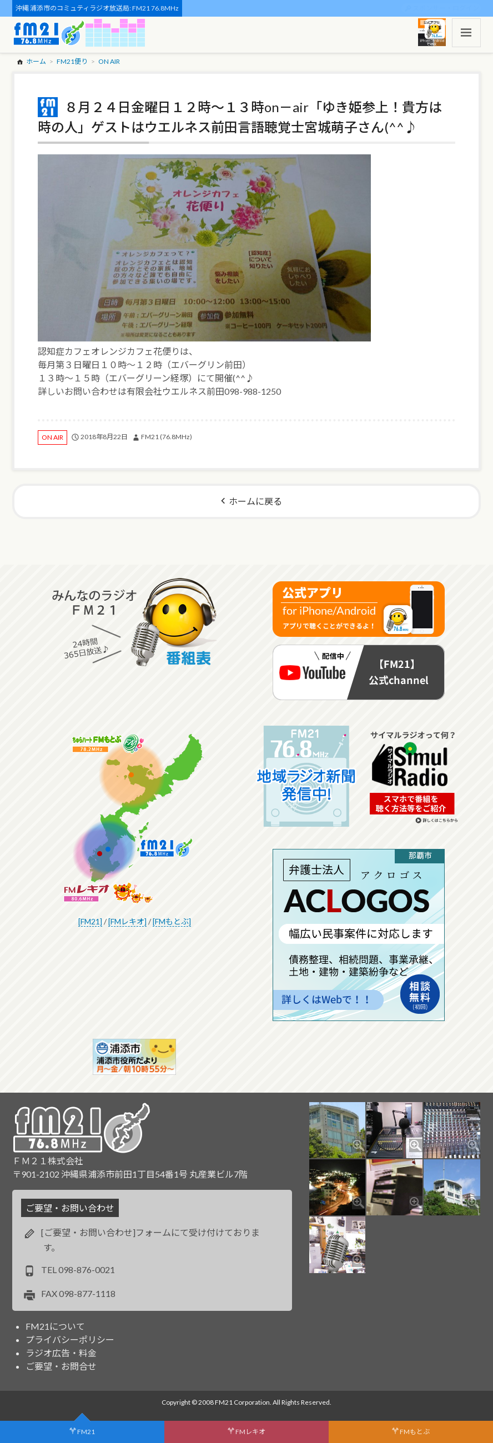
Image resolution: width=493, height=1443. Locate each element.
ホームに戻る (255, 501)
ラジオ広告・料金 (61, 1353)
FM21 (86, 1431)
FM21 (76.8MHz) (166, 437)
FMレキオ (250, 1431)
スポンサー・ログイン (445, 8)
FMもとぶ (415, 1431)
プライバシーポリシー (70, 1339)
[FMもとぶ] (172, 921)
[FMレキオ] (127, 921)
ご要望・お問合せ (61, 1366)
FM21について (55, 1326)
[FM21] (90, 921)
